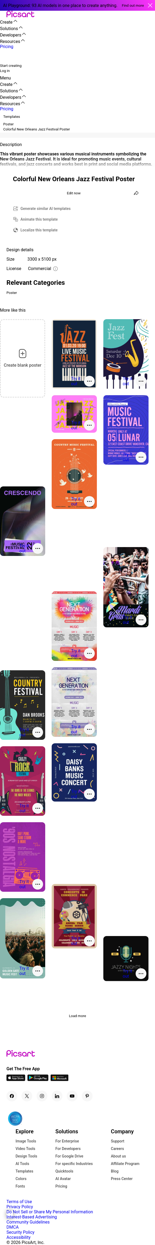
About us (118, 1156)
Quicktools (64, 1171)
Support (117, 1141)
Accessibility (18, 1237)
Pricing (61, 1186)
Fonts (20, 1186)
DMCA (12, 1227)
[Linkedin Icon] (57, 1096)
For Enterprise (67, 1141)
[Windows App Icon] (59, 1079)
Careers (117, 1148)
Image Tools (26, 1141)
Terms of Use (19, 1201)
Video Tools (25, 1148)
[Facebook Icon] (11, 1096)
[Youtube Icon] (72, 1096)
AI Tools (22, 1164)
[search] (7, 56)
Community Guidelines (28, 1222)
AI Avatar (63, 1179)
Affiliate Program (125, 1164)
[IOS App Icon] (15, 1079)
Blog (114, 1171)
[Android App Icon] (37, 1079)
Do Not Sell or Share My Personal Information (49, 1211)
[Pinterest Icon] (87, 1096)
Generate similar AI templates (45, 208)
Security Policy (20, 1232)
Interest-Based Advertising (31, 1216)
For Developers (68, 1148)
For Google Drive (69, 1156)
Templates (24, 1171)
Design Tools (26, 1156)
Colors (21, 1179)
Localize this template (39, 230)
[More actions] (89, 381)
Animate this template (39, 219)
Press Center (122, 1179)
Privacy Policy (19, 1206)
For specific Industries (74, 1164)
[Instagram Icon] (42, 1096)
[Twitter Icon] (27, 1096)
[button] (3, 14)
